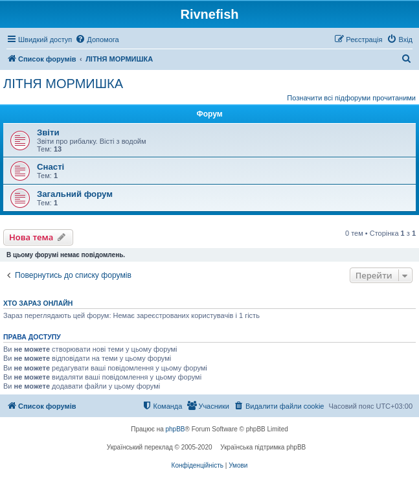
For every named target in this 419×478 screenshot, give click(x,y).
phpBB (175, 429)
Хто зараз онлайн (38, 303)
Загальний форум (75, 194)
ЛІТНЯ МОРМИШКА (63, 83)
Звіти (48, 132)
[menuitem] (97, 39)
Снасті (50, 167)
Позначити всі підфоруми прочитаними (351, 98)
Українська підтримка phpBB (263, 447)
